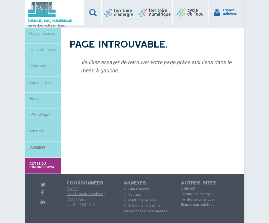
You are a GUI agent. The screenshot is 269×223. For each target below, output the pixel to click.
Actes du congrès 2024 (41, 165)
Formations (37, 66)
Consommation (40, 82)
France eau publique (198, 205)
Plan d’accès (138, 189)
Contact (134, 194)
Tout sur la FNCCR (42, 50)
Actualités (36, 131)
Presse (34, 99)
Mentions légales (142, 200)
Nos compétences (42, 34)
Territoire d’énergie (196, 194)
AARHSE (188, 189)
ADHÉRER (37, 147)
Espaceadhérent (230, 12)
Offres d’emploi (40, 115)
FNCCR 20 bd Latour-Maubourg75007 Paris (86, 194)
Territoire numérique (197, 199)
